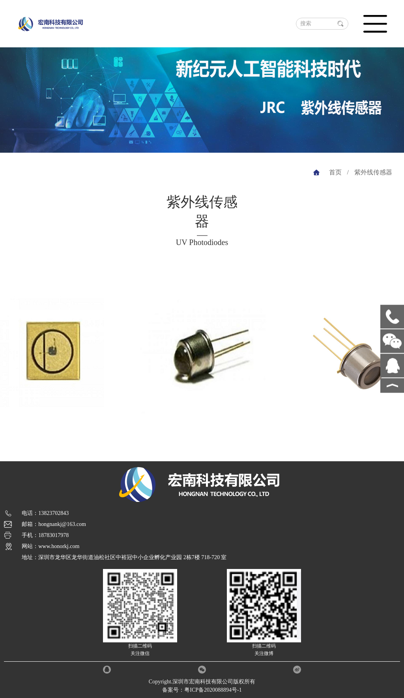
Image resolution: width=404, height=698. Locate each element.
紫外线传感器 (373, 172)
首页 (335, 172)
